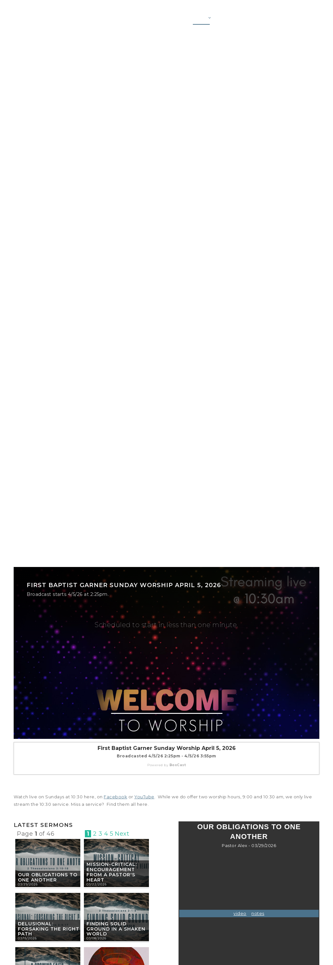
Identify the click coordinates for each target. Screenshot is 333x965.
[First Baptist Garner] (48, 19)
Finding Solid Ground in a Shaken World (116, 929)
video (239, 913)
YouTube (144, 796)
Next (122, 833)
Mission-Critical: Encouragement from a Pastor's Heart (112, 872)
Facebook (115, 796)
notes (257, 913)
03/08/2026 (96, 938)
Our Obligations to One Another (47, 877)
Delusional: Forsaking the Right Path (48, 929)
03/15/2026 (27, 938)
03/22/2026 (97, 884)
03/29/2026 (28, 884)
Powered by (166, 765)
